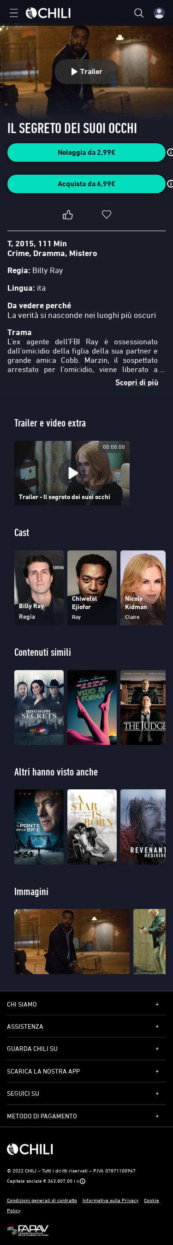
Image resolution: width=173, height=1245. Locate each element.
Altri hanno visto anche (56, 771)
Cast (21, 532)
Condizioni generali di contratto (42, 1200)
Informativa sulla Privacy (110, 1200)
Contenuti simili (42, 652)
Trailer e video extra (50, 422)
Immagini (31, 891)
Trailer (86, 71)
